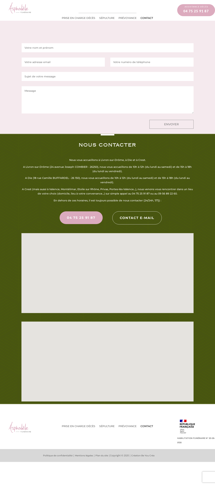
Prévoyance (127, 18)
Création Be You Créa (142, 455)
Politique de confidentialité (58, 455)
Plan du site (101, 455)
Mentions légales (84, 455)
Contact (146, 18)
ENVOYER (171, 124)
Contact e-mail (137, 218)
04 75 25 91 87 (81, 218)
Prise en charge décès (78, 18)
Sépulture (106, 18)
